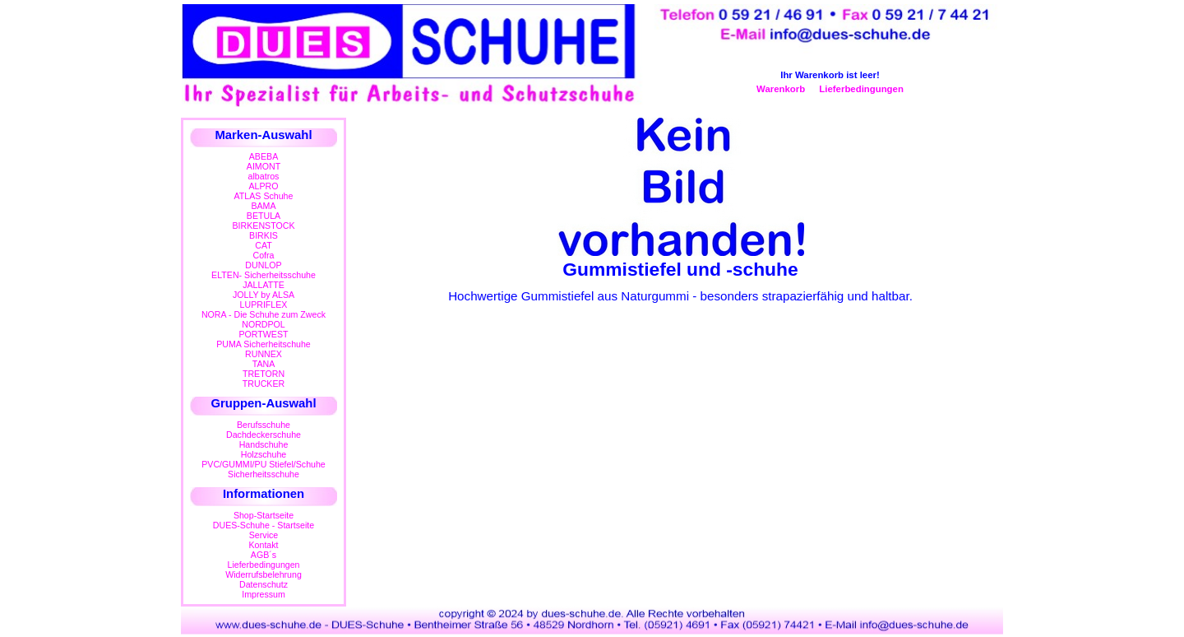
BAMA (263, 206)
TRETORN (263, 374)
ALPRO (263, 186)
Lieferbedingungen (861, 89)
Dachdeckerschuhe (263, 434)
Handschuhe (264, 444)
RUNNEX (263, 354)
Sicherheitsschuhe (263, 474)
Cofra (264, 255)
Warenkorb (780, 89)
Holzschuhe (264, 454)
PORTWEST (263, 334)
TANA (263, 364)
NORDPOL (263, 324)
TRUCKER (263, 383)
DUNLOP (263, 265)
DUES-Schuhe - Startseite (263, 525)
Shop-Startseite (264, 515)
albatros (264, 176)
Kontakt (263, 545)
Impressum (263, 594)
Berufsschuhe (263, 425)
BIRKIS (263, 235)
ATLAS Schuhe (264, 196)
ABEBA (263, 156)
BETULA (263, 216)
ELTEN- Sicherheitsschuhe (263, 275)
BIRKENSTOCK (264, 225)
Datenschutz (263, 584)
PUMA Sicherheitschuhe (263, 344)
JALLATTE (263, 285)
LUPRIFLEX (264, 304)
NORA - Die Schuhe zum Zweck (263, 314)
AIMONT (263, 166)
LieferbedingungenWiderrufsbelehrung (263, 569)
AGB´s (263, 555)
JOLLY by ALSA (263, 295)
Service (263, 535)
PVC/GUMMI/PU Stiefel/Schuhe (263, 464)
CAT (263, 245)
